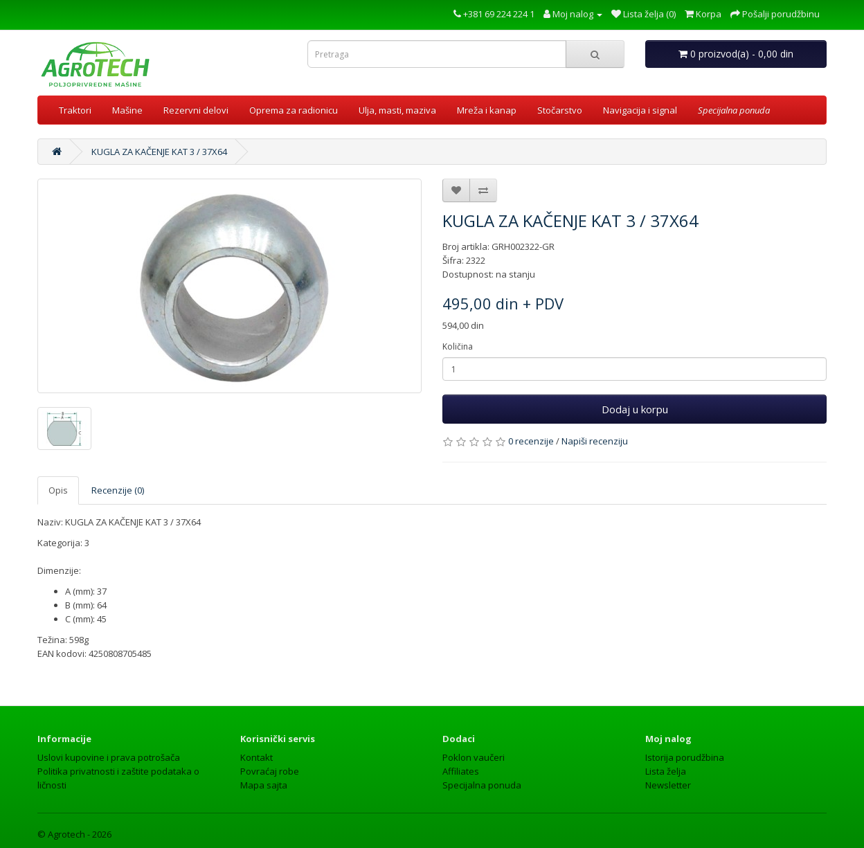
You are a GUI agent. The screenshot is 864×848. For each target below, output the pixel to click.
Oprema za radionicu (293, 110)
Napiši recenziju (594, 441)
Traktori (75, 110)
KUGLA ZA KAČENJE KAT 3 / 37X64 (159, 151)
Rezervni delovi (195, 110)
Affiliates (460, 771)
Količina (457, 346)
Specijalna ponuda (481, 785)
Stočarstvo (559, 110)
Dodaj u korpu (635, 409)
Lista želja (665, 771)
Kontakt (256, 757)
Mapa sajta (263, 785)
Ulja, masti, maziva (397, 110)
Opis (58, 490)
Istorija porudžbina (684, 757)
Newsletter (668, 785)
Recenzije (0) (117, 490)
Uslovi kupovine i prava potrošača (108, 757)
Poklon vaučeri (473, 757)
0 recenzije (531, 441)
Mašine (127, 110)
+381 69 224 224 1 (493, 14)
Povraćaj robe (269, 771)
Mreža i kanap (486, 110)
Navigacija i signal (640, 110)
